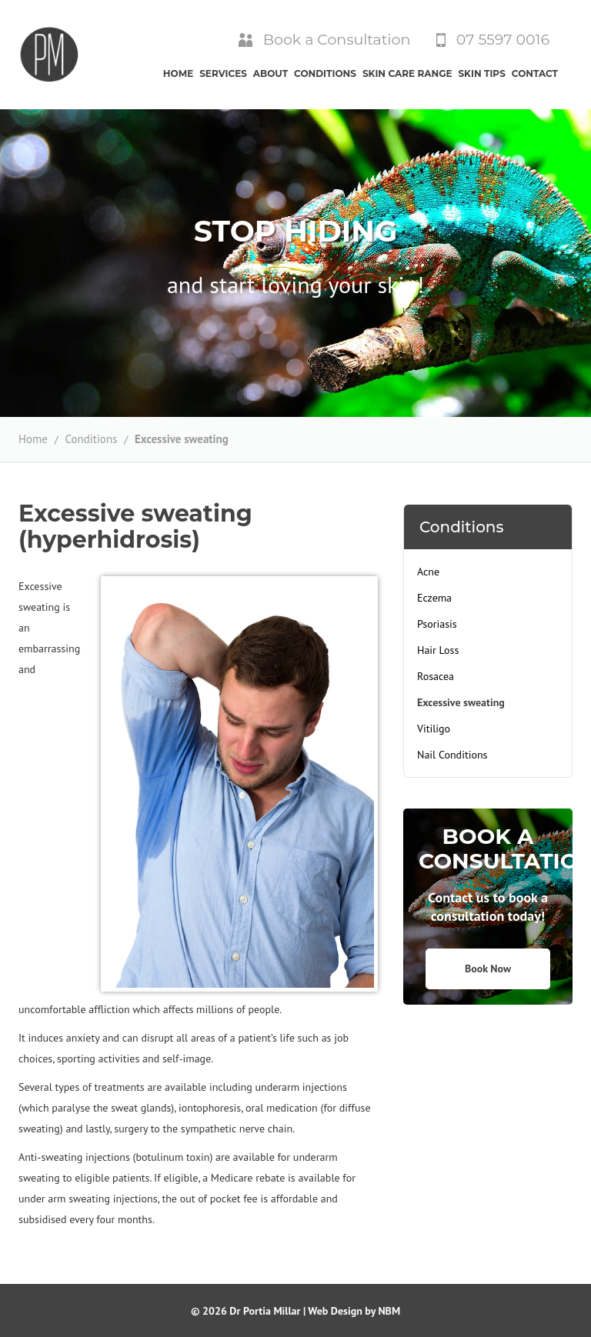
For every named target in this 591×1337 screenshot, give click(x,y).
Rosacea (435, 676)
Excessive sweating (182, 439)
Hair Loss (438, 650)
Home (33, 439)
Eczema (434, 598)
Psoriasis (437, 624)
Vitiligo (433, 728)
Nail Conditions (452, 755)
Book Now (488, 968)
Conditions (91, 439)
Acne (428, 571)
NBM (389, 1311)
